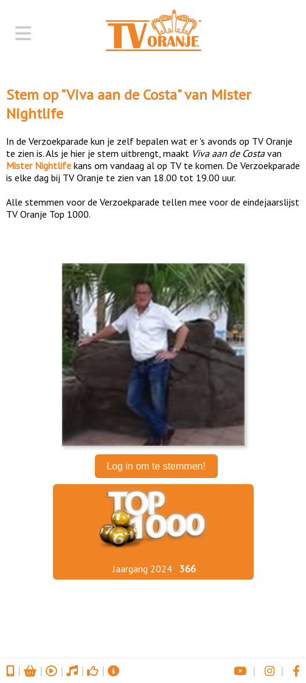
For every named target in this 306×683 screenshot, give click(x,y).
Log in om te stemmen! (156, 466)
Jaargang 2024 (142, 569)
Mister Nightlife (38, 165)
